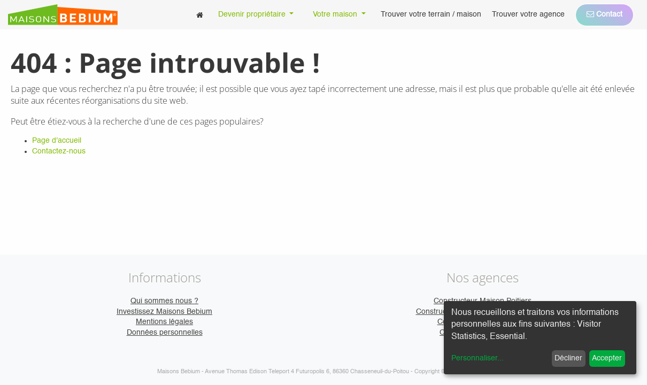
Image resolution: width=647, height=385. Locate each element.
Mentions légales (164, 322)
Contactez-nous (59, 151)
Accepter (607, 358)
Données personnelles (165, 332)
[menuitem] (199, 14)
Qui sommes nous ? (164, 301)
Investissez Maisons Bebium (164, 311)
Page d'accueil (56, 140)
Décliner (568, 358)
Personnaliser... (477, 358)
